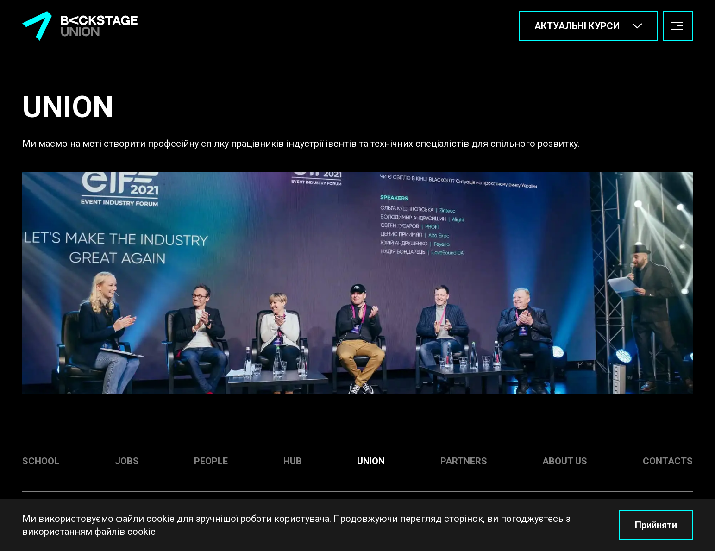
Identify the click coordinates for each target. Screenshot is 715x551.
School (40, 461)
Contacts (668, 461)
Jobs (127, 461)
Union (371, 461)
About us (564, 461)
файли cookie (145, 518)
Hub (292, 461)
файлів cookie (125, 531)
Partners (463, 461)
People (211, 461)
